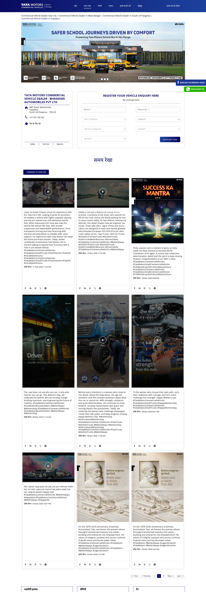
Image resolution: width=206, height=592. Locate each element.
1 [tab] (98, 79)
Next (169, 576)
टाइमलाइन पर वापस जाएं (36, 172)
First (136, 576)
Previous (146, 576)
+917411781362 (36, 117)
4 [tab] (107, 79)
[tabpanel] (103, 52)
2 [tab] (101, 79)
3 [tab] (104, 79)
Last (178, 576)
